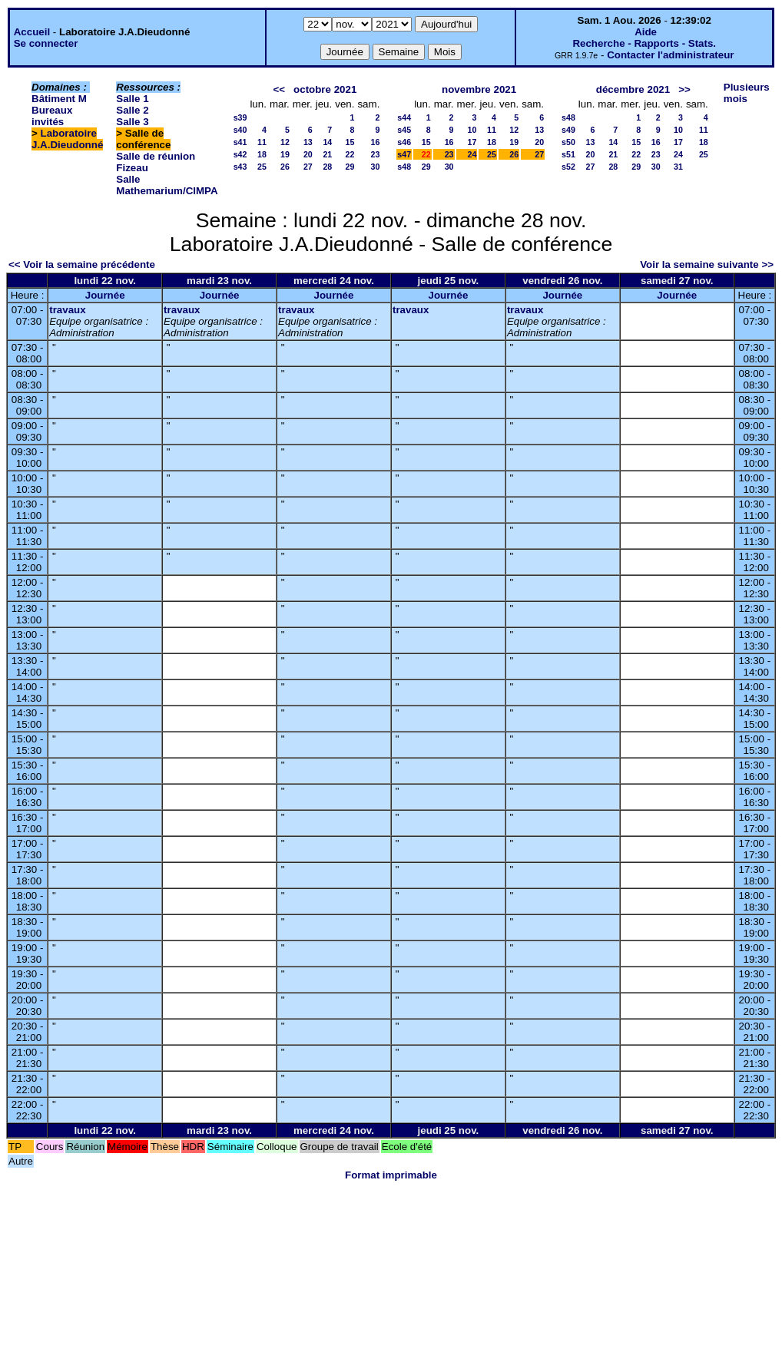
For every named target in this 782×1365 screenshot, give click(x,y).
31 (678, 166)
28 (327, 166)
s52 (568, 166)
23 (374, 154)
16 (374, 142)
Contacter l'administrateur (670, 55)
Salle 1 (132, 98)
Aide (646, 32)
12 (285, 142)
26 (285, 166)
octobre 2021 (324, 89)
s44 (404, 117)
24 (472, 154)
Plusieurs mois (747, 92)
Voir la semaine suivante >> (707, 264)
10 (472, 129)
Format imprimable (391, 1175)
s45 (404, 129)
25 (262, 166)
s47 (404, 154)
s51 (568, 154)
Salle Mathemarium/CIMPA (166, 185)
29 (350, 166)
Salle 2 (132, 110)
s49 (568, 129)
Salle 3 (132, 121)
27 (308, 166)
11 (262, 142)
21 (327, 154)
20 (308, 154)
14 (327, 142)
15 (350, 142)
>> (684, 89)
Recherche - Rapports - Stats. (644, 43)
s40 (240, 129)
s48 (404, 166)
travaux (67, 310)
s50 (568, 142)
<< (279, 89)
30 (374, 166)
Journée (105, 295)
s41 (240, 142)
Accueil (32, 32)
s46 (404, 142)
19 (285, 154)
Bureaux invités (51, 115)
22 (350, 154)
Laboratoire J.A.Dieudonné (67, 138)
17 (472, 142)
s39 (240, 117)
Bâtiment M (59, 98)
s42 (240, 154)
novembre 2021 (479, 89)
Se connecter (46, 43)
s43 (240, 166)
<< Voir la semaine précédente (81, 264)
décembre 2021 (633, 89)
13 (308, 142)
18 (262, 154)
